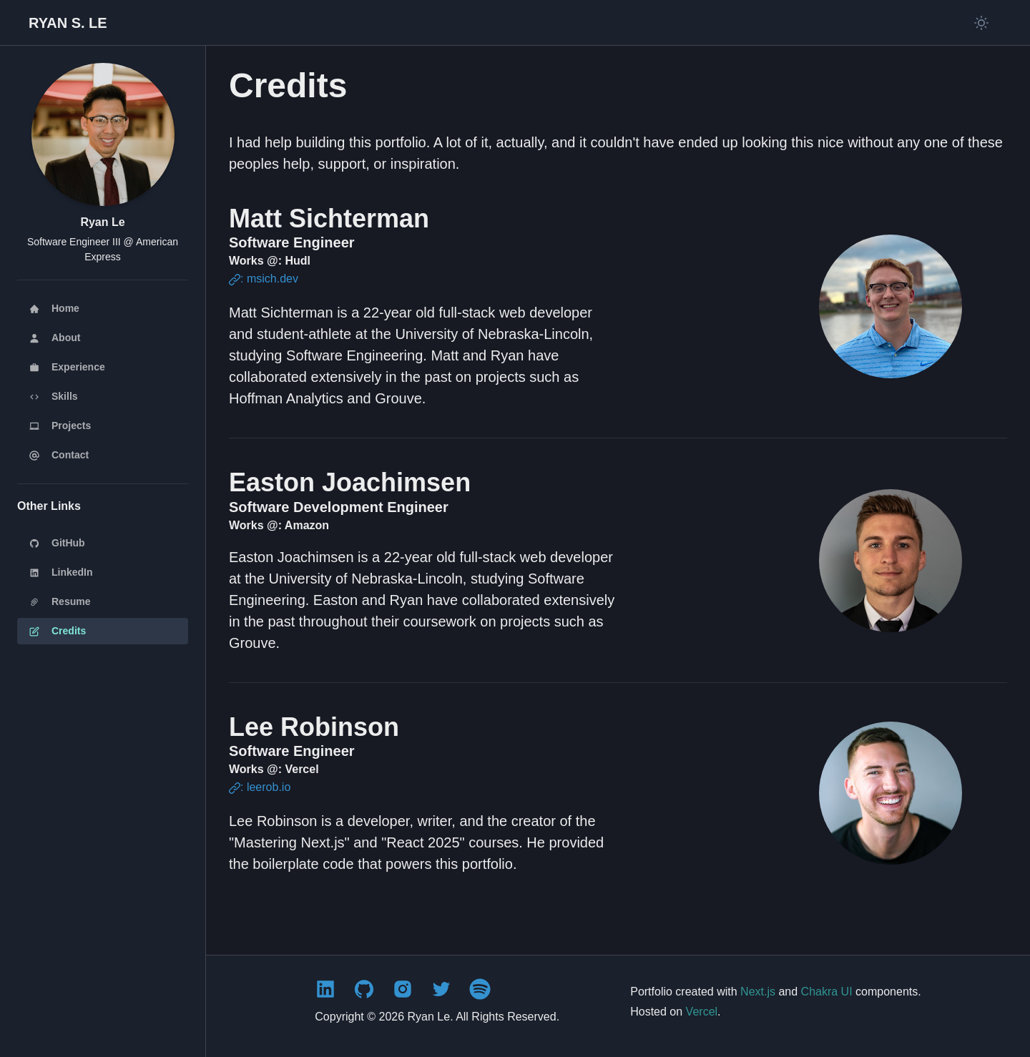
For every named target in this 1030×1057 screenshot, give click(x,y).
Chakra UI (827, 991)
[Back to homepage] (68, 23)
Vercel (701, 1012)
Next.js (757, 991)
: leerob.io (259, 787)
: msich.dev (263, 278)
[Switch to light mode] (981, 23)
